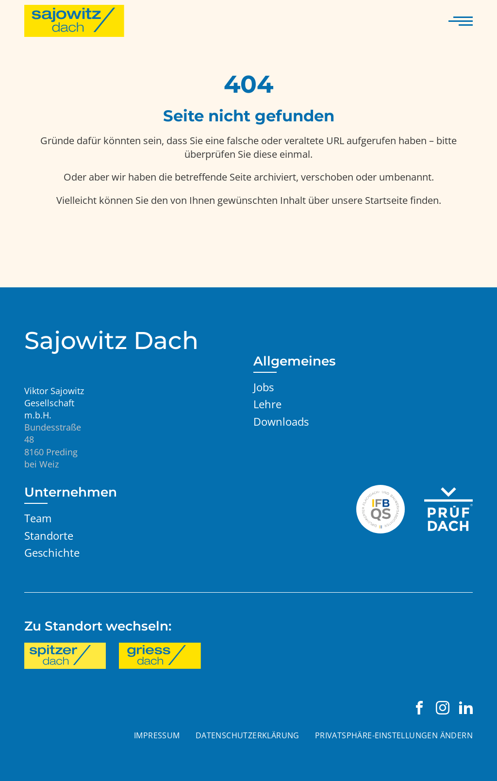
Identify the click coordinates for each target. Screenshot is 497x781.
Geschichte (52, 553)
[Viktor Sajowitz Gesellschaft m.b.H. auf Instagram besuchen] (442, 708)
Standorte (48, 536)
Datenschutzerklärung (247, 735)
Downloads (281, 422)
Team (37, 518)
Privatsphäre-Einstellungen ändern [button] (394, 735)
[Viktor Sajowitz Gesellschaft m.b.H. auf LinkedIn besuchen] (466, 708)
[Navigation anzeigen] (460, 21)
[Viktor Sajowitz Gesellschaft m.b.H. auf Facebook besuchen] (419, 708)
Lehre (267, 404)
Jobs (263, 387)
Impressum (157, 735)
